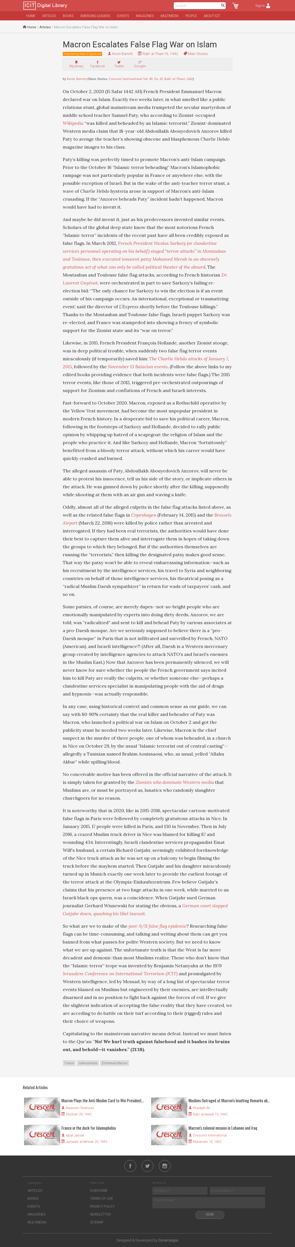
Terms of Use (101, 1198)
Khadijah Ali (201, 1108)
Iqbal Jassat (75, 1135)
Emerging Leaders (95, 16)
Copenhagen (143, 515)
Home (30, 16)
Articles (49, 16)
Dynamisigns (168, 1240)
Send (210, 1214)
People (191, 16)
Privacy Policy (102, 1206)
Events (123, 16)
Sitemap (97, 1222)
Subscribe (99, 1191)
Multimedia (170, 16)
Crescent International (210, 1135)
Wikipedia (73, 123)
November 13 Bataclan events (138, 366)
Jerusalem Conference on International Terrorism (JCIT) (120, 973)
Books (68, 16)
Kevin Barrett (122, 54)
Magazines (145, 16)
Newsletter (100, 1214)
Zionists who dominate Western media (175, 782)
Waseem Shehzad (80, 1108)
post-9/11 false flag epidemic (157, 926)
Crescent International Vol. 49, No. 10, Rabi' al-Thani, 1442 (151, 79)
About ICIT (212, 16)
